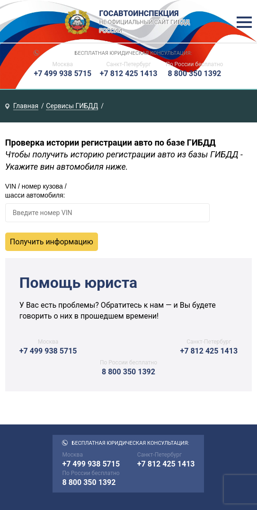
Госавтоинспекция (145, 22)
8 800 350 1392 (194, 73)
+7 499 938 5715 (62, 73)
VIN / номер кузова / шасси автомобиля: (36, 190)
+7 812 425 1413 (129, 73)
